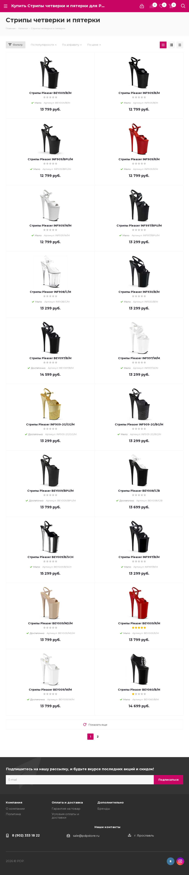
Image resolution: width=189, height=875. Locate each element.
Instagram (180, 861)
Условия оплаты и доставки (65, 815)
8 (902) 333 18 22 (26, 835)
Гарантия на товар (66, 808)
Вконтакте (170, 861)
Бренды (103, 808)
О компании (15, 808)
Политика (13, 814)
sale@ (77, 836)
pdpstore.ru (90, 836)
